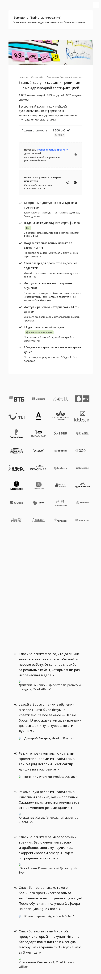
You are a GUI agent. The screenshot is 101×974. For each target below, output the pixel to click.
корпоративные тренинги (52, 149)
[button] (50, 19)
